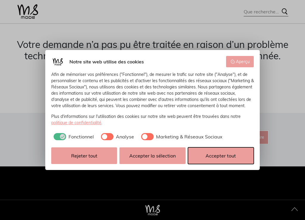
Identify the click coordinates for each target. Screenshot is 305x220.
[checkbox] (72, 136)
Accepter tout (221, 156)
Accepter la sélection (152, 156)
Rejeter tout (84, 156)
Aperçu (240, 61)
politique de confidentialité (76, 122)
